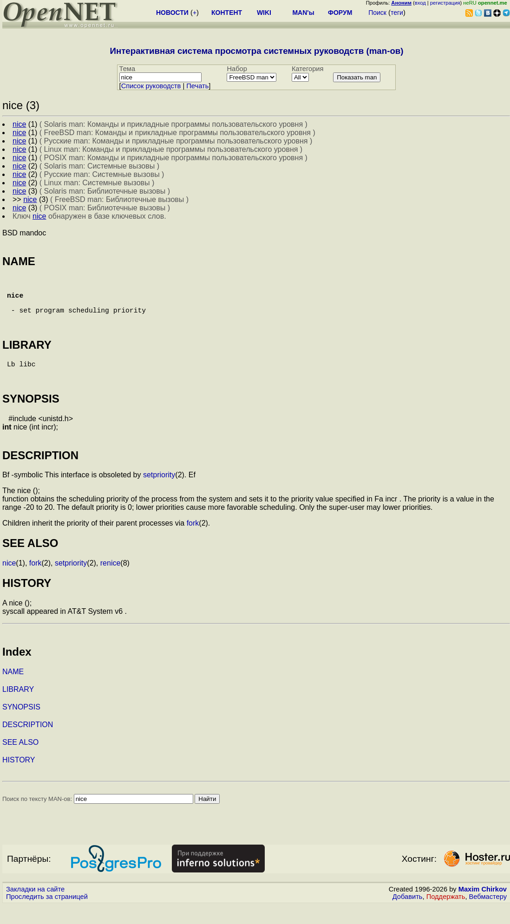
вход (420, 3)
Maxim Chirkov (482, 907)
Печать (197, 86)
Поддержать (445, 915)
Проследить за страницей (47, 915)
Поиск (377, 12)
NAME (13, 690)
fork (193, 542)
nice (9, 582)
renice (110, 582)
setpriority (159, 493)
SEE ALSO (20, 761)
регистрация (445, 3)
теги (397, 12)
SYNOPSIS (21, 725)
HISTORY (18, 778)
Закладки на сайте (35, 907)
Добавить (407, 915)
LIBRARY (18, 708)
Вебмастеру (488, 915)
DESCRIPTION (27, 743)
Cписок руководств (151, 86)
